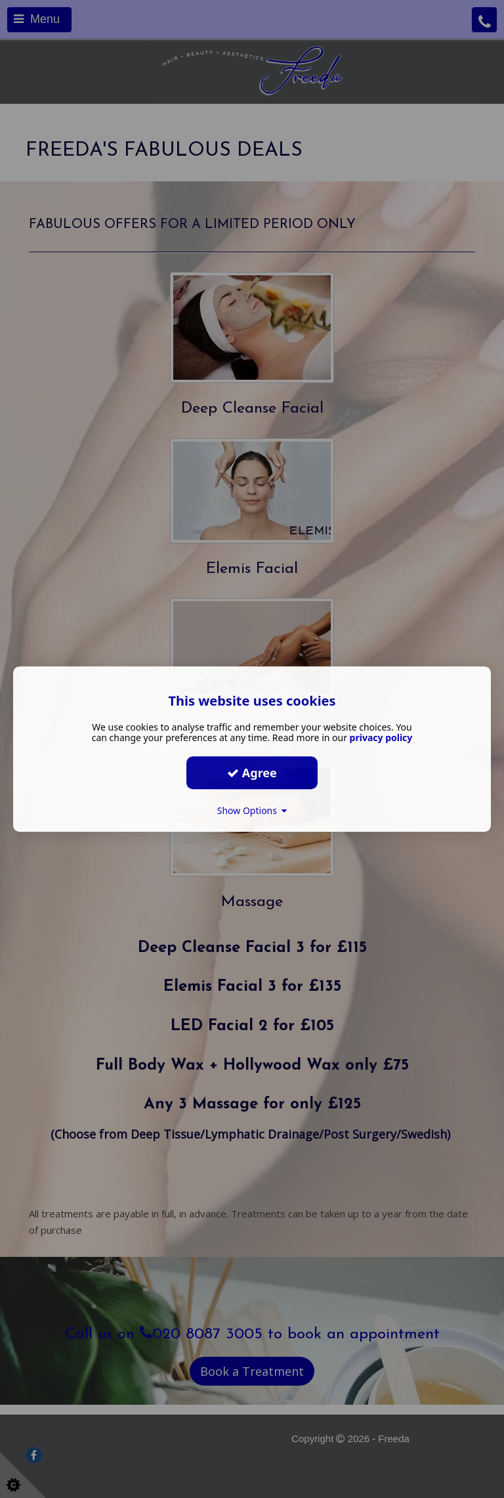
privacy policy (381, 737)
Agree (252, 773)
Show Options (252, 810)
